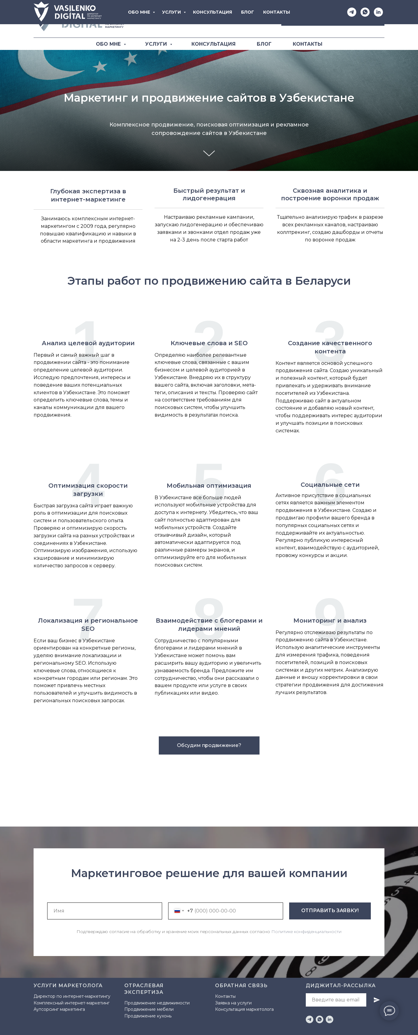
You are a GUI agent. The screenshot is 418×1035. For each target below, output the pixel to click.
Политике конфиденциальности (306, 931)
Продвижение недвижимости (157, 1003)
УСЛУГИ (156, 44)
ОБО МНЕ (109, 44)
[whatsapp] (319, 1019)
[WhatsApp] (249, 19)
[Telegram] (236, 19)
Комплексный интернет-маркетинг (71, 1003)
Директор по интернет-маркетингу (72, 996)
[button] (332, 19)
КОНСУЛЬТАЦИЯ (213, 44)
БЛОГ (264, 44)
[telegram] (309, 1019)
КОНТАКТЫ (307, 44)
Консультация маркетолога (244, 1009)
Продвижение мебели (149, 1009)
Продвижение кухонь (147, 1016)
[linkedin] (329, 1019)
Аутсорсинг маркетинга (59, 1009)
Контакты (225, 996)
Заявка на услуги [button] (233, 1003)
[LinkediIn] (263, 19)
